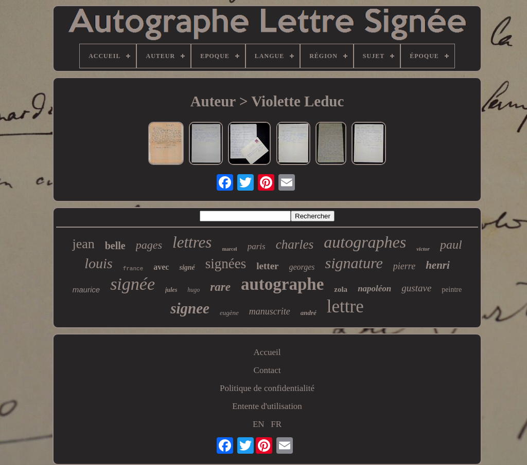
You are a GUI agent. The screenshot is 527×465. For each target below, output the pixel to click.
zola (340, 289)
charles (295, 244)
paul (451, 244)
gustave (416, 288)
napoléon (374, 288)
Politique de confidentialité (267, 388)
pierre (404, 266)
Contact (267, 370)
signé (187, 267)
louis (98, 263)
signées (225, 263)
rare (220, 287)
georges (302, 267)
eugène (229, 313)
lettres (192, 242)
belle (115, 245)
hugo (193, 289)
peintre (452, 289)
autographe (282, 284)
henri (438, 265)
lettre (345, 306)
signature (354, 262)
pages (149, 244)
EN (259, 424)
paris (257, 246)
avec (161, 267)
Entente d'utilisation (267, 406)
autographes (365, 242)
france (133, 269)
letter (267, 266)
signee (189, 308)
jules (171, 289)
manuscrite (269, 311)
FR (276, 424)
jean (83, 243)
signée (132, 283)
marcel (229, 249)
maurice (86, 289)
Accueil (267, 352)
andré (309, 313)
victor (423, 249)
